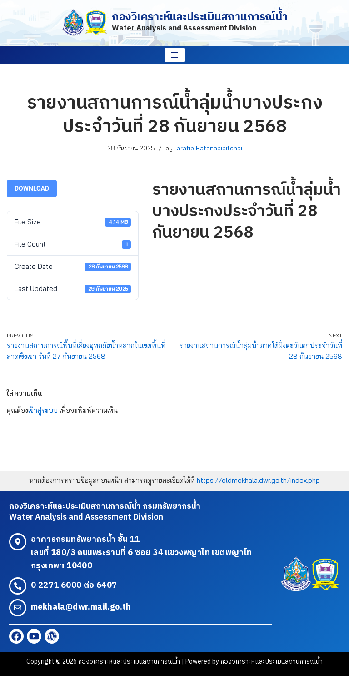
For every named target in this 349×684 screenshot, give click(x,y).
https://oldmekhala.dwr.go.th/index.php (260, 486)
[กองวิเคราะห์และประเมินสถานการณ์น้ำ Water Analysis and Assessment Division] (174, 23)
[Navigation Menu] (175, 55)
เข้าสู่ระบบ (44, 416)
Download (32, 189)
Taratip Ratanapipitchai (210, 148)
